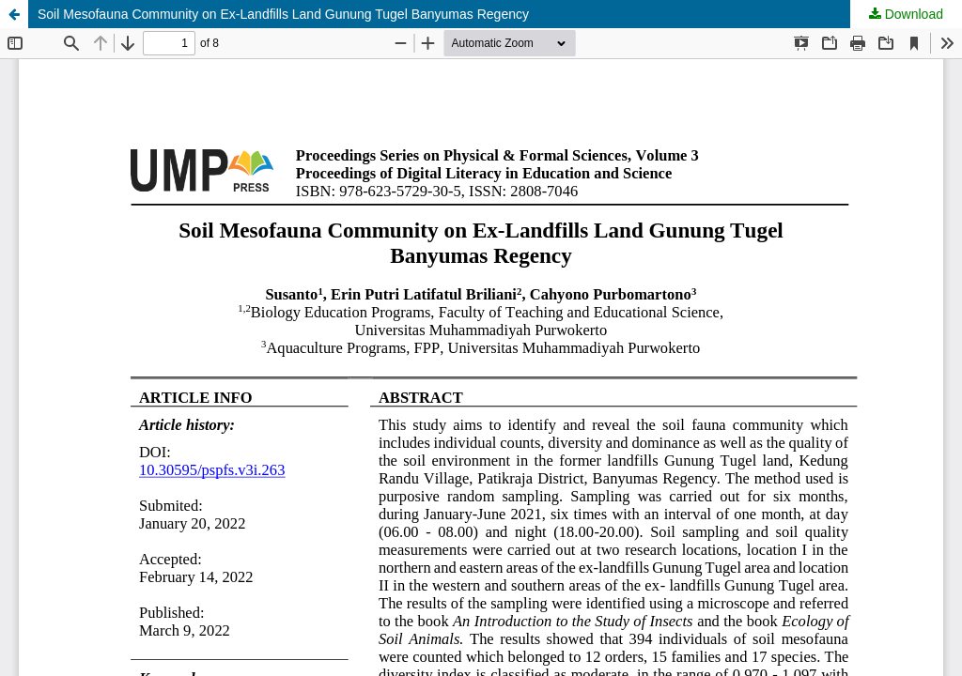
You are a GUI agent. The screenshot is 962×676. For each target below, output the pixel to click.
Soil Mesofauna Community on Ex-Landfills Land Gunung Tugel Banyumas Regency (283, 14)
